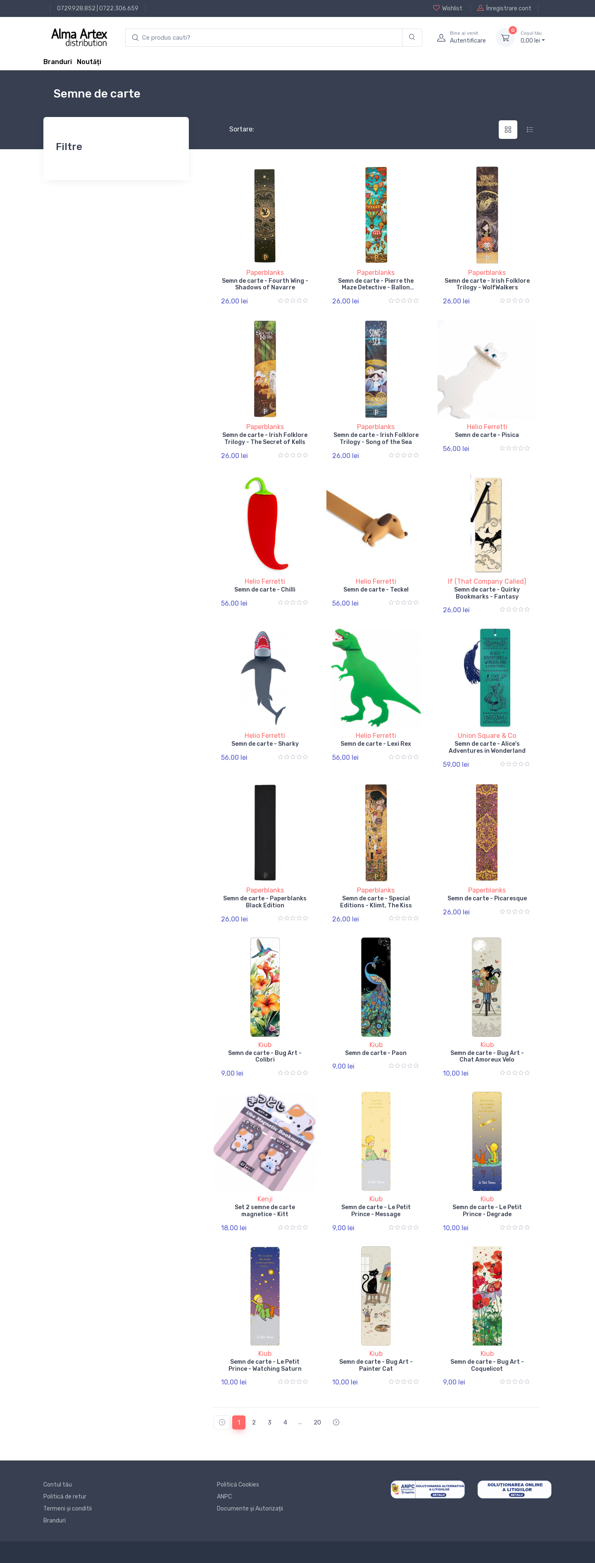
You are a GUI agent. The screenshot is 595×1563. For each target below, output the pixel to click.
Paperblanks (265, 273)
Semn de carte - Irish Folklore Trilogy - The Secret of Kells (264, 439)
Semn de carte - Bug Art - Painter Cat (376, 1365)
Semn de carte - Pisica (487, 435)
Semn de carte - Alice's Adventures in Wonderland (487, 747)
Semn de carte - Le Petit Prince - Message (376, 1211)
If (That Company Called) (487, 581)
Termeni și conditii (67, 1508)
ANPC (224, 1496)
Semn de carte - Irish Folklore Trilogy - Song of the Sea (376, 439)
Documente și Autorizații (250, 1508)
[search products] (263, 38)
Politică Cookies (238, 1484)
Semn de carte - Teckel (376, 589)
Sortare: (234, 129)
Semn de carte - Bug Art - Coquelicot (487, 1365)
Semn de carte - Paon (376, 1053)
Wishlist (447, 8)
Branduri (57, 62)
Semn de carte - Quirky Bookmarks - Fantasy (487, 593)
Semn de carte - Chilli (264, 589)
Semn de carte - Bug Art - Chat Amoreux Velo (487, 1057)
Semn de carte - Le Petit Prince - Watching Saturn (265, 1365)
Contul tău (57, 1484)
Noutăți (89, 62)
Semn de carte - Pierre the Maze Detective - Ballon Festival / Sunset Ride (376, 287)
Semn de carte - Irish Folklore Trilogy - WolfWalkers (487, 284)
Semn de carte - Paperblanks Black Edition (265, 902)
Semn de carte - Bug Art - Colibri (265, 1057)
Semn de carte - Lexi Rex (375, 743)
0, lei (533, 37)
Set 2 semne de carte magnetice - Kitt (265, 1211)
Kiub (264, 1045)
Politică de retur (64, 1496)
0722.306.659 (118, 8)
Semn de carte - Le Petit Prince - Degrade (487, 1211)
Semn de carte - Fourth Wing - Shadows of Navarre (265, 284)
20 (317, 1422)
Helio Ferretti (487, 427)
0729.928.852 (76, 8)
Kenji (265, 1199)
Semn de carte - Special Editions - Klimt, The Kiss (376, 902)
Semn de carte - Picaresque (487, 898)
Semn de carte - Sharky (265, 743)
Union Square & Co (487, 736)
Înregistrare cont (504, 8)
